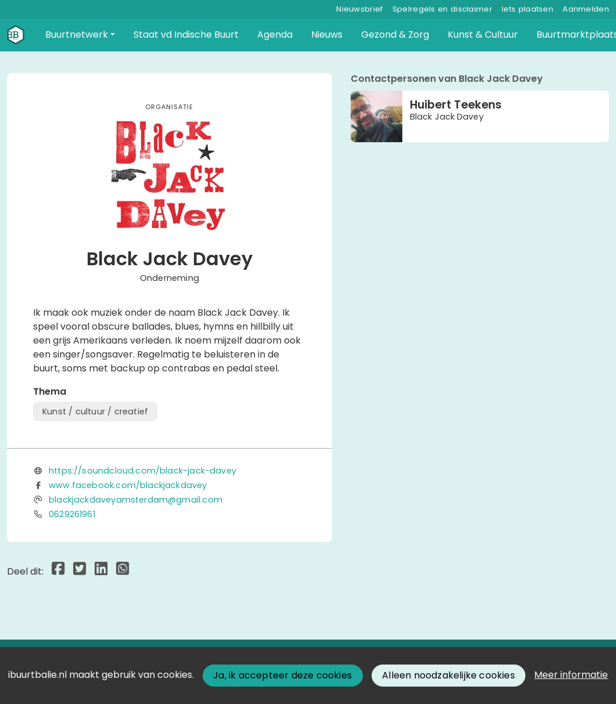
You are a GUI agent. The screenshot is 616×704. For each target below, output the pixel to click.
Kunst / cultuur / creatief (95, 411)
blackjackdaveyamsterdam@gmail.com (135, 500)
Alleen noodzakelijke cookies (448, 675)
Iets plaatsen (527, 9)
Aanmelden (586, 9)
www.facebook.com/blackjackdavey (128, 485)
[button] (80, 34)
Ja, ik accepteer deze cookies (282, 675)
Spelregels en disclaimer (442, 9)
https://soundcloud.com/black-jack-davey (142, 470)
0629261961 (72, 514)
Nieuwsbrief (359, 9)
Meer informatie (571, 674)
